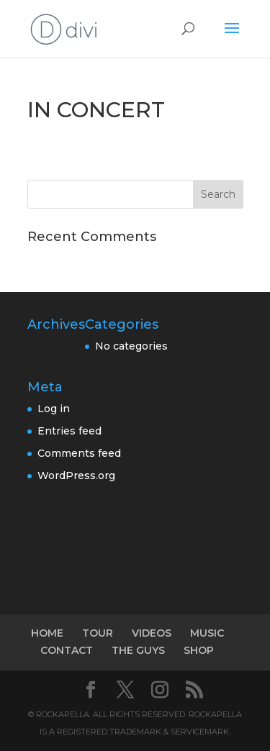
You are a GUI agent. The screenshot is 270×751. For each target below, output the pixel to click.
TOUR (97, 633)
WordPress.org (76, 475)
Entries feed (69, 430)
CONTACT (66, 650)
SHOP (199, 650)
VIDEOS (151, 633)
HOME (47, 633)
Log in (53, 408)
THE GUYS (138, 650)
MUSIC (207, 633)
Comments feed (79, 453)
